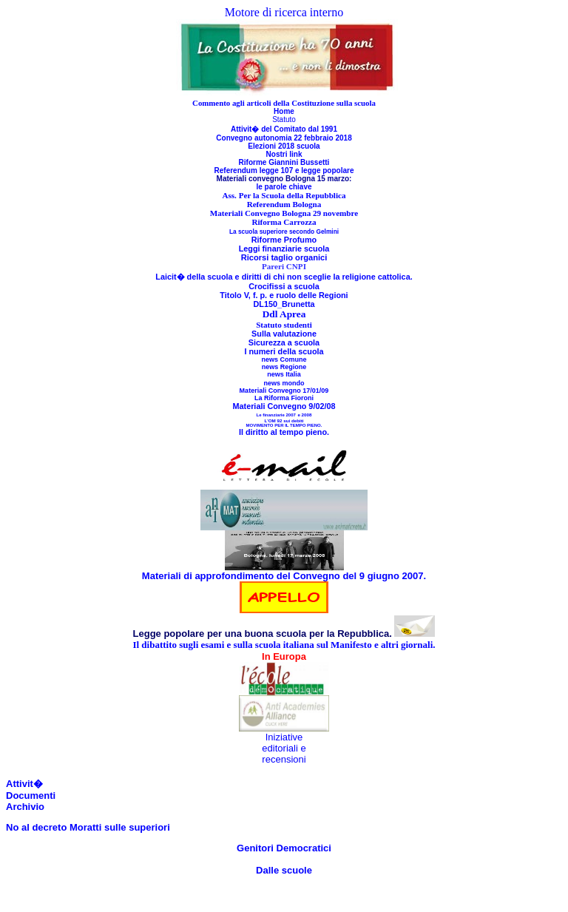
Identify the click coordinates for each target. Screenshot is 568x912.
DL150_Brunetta (283, 304)
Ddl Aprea (284, 314)
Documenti (30, 795)
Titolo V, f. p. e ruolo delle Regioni (284, 295)
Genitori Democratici (284, 848)
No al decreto (36, 827)
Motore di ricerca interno (284, 12)
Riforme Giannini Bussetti (284, 162)
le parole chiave (283, 187)
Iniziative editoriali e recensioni (283, 748)
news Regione (284, 367)
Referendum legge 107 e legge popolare (284, 170)
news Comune (283, 359)
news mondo (283, 383)
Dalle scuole (284, 870)
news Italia (284, 374)
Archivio (25, 806)
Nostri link (284, 154)
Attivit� (24, 783)
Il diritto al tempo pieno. (284, 432)
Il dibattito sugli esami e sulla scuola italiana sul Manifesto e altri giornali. (283, 644)
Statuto (284, 119)
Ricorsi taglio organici (284, 257)
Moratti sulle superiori (118, 827)
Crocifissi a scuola (284, 286)
